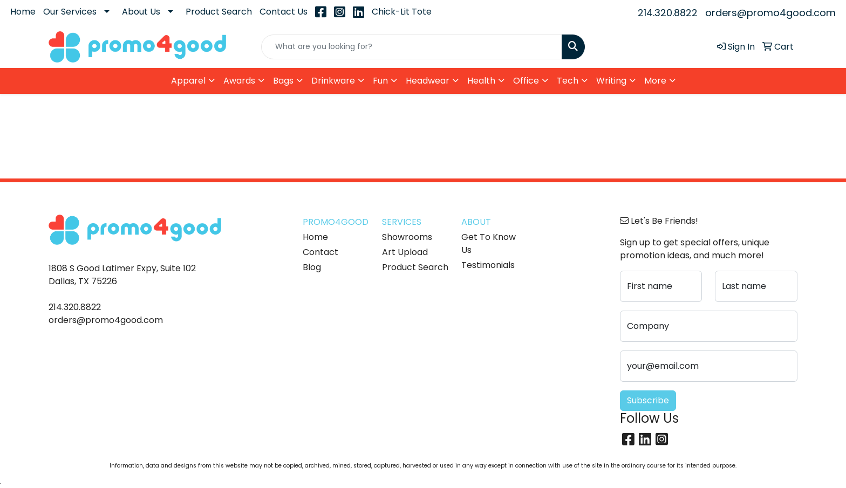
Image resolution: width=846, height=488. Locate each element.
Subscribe (648, 400)
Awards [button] (239, 80)
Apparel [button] (188, 80)
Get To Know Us (488, 243)
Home (23, 11)
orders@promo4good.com (770, 12)
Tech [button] (567, 80)
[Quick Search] (411, 47)
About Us (141, 11)
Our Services (70, 11)
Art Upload (405, 252)
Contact (320, 252)
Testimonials (488, 265)
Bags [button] (283, 80)
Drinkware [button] (333, 80)
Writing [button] (611, 80)
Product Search (219, 11)
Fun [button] (380, 80)
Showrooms (407, 237)
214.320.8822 (668, 12)
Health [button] (481, 80)
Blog (312, 267)
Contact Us (284, 11)
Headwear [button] (427, 80)
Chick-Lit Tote (402, 11)
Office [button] (526, 80)
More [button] (655, 80)
